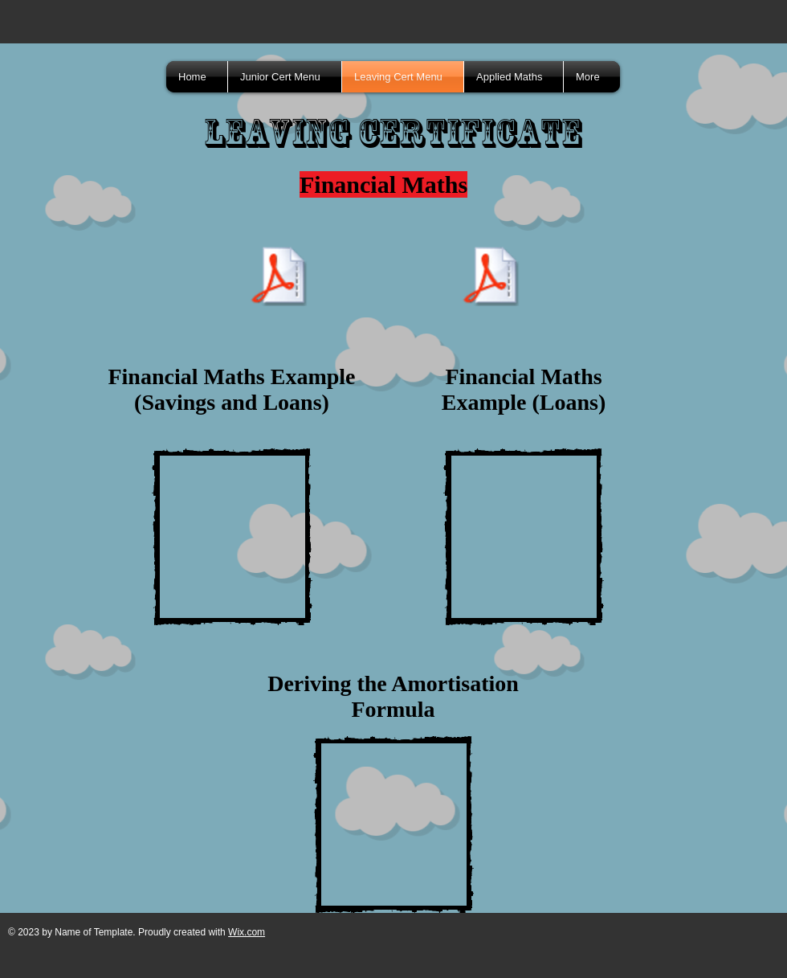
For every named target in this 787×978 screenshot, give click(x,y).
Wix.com (246, 932)
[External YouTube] (232, 537)
